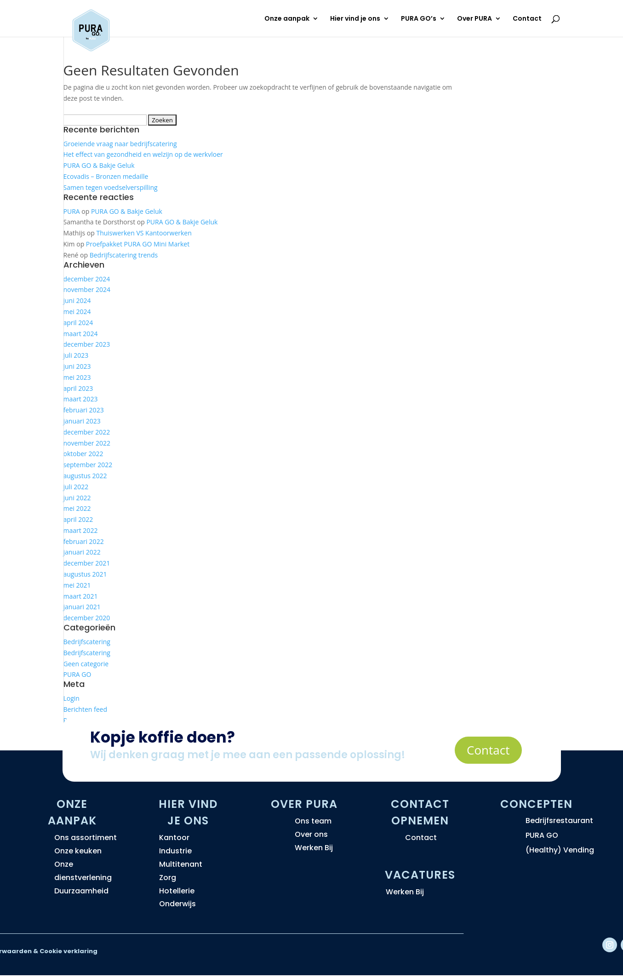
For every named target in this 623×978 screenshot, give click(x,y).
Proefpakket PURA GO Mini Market (137, 244)
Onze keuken (78, 851)
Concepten (536, 804)
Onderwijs (177, 903)
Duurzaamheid (81, 891)
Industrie (175, 851)
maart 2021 (80, 596)
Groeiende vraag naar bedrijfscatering (120, 143)
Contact (527, 19)
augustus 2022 (85, 475)
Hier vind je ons (355, 19)
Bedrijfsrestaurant (559, 820)
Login (71, 698)
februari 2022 (83, 541)
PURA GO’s (418, 19)
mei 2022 (77, 508)
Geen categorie (86, 663)
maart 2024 (80, 333)
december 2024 (86, 279)
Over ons (311, 834)
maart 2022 (80, 530)
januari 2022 (82, 552)
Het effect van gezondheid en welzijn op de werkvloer (143, 154)
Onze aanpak (286, 19)
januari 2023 (82, 421)
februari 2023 (83, 410)
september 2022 (88, 464)
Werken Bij (314, 847)
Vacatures (420, 874)
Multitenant (180, 864)
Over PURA (474, 19)
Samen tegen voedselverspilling (110, 187)
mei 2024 (77, 311)
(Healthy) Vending (560, 850)
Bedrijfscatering (86, 641)
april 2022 (78, 519)
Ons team (313, 821)
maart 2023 (80, 399)
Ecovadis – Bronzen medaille (106, 176)
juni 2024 (77, 300)
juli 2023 (76, 355)
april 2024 (78, 322)
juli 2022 (76, 486)
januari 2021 (82, 606)
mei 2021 (77, 585)
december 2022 (86, 432)
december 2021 (86, 563)
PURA (71, 211)
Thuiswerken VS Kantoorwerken (143, 233)
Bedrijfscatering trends (124, 255)
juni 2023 (77, 366)
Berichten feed (85, 709)
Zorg (167, 877)
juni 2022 (77, 497)
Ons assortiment (85, 837)
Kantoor (174, 837)
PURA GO (77, 674)
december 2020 (86, 617)
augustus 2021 (85, 574)
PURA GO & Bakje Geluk (99, 165)
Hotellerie (176, 891)
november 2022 (87, 443)
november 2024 (87, 289)
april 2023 (78, 388)
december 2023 (86, 344)
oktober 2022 (83, 453)
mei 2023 (77, 377)
